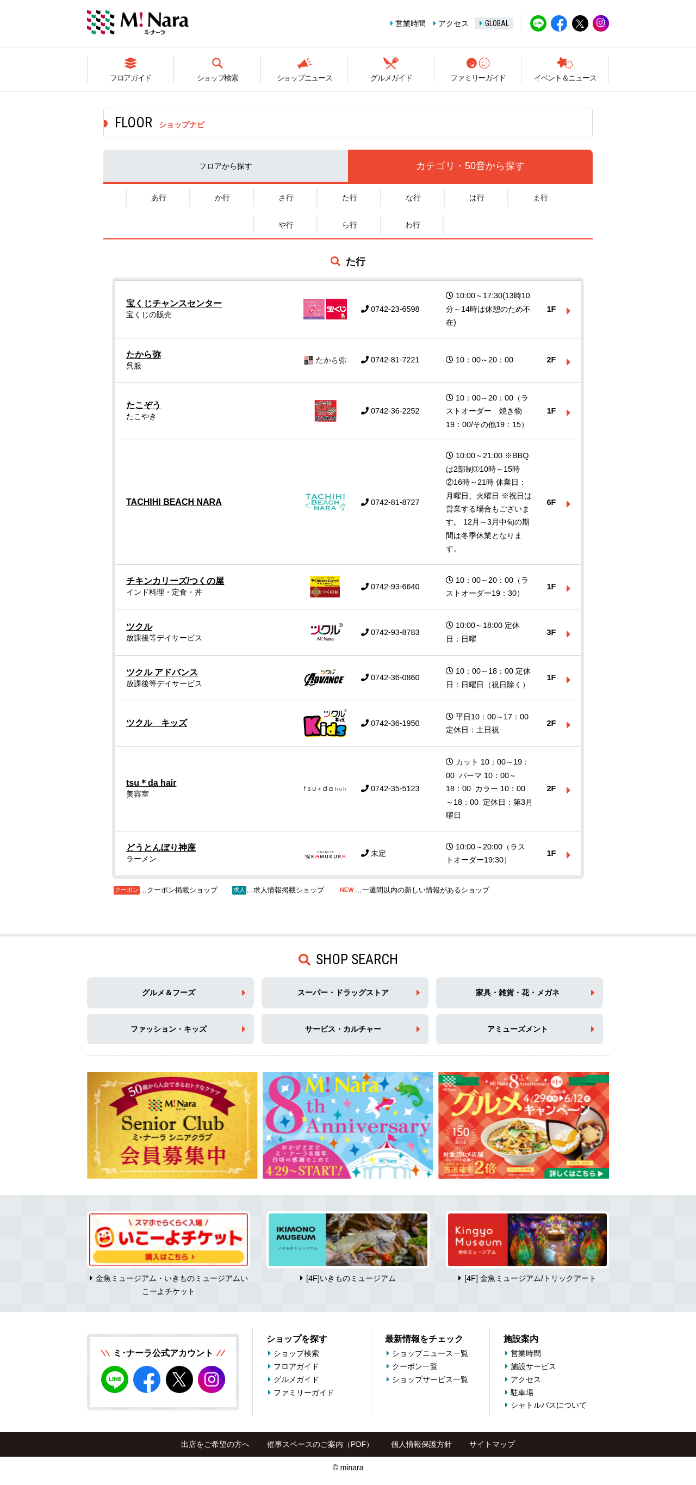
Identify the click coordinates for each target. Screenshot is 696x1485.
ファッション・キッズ (168, 1029)
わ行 (412, 224)
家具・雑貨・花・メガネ (518, 992)
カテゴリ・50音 (470, 166)
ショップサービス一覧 (430, 1379)
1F (551, 309)
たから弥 (143, 354)
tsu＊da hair (151, 782)
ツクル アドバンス (162, 672)
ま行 (540, 197)
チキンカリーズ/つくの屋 (175, 581)
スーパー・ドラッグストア (343, 992)
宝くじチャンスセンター (174, 303)
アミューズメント (517, 1029)
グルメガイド (391, 77)
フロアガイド (130, 77)
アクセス (453, 23)
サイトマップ (492, 1444)
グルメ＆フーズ (168, 992)
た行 (349, 197)
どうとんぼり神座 (161, 847)
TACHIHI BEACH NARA (174, 502)
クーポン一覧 (415, 1366)
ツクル (139, 626)
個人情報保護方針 (421, 1444)
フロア (225, 166)
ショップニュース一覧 (430, 1353)
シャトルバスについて (549, 1405)
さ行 (286, 197)
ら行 (349, 224)
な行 (413, 197)
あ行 (158, 197)
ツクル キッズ (156, 723)
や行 (286, 224)
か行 (222, 197)
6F (551, 502)
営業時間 (410, 23)
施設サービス (533, 1366)
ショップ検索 (217, 77)
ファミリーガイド (478, 77)
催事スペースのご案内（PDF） (320, 1444)
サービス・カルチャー (343, 1029)
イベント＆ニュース (565, 77)
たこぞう (143, 405)
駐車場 (522, 1392)
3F (551, 632)
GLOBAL (497, 23)
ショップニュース (304, 77)
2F (551, 359)
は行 (476, 197)
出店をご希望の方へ (215, 1444)
